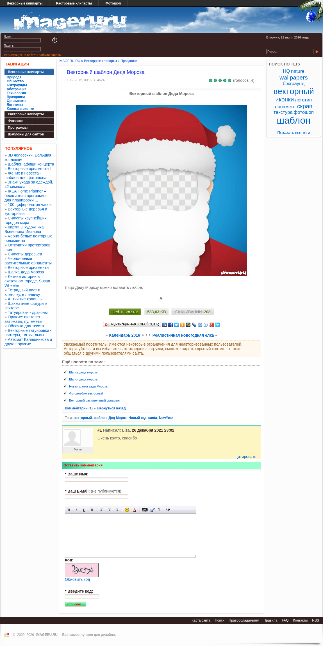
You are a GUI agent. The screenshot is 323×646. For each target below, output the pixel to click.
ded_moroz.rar (125, 312)
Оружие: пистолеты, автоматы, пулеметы (24, 319)
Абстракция (16, 89)
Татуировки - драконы (28, 312)
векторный (83, 418)
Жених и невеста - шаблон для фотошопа (25, 175)
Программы (18, 128)
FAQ (285, 620)
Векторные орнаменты (28, 267)
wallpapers (293, 77)
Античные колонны (25, 299)
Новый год (137, 418)
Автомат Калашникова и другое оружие (28, 341)
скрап (304, 106)
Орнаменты (16, 101)
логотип (303, 100)
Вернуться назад (111, 408)
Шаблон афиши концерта (31, 164)
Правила (270, 620)
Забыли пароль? (50, 54)
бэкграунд (293, 83)
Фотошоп (113, 3)
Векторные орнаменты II (30, 168)
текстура (283, 112)
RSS (315, 620)
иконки (285, 99)
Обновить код (77, 579)
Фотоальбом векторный (86, 393)
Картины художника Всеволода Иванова (24, 229)
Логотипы (15, 105)
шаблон (100, 418)
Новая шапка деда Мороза (88, 386)
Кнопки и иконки (20, 109)
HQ (286, 71)
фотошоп (303, 112)
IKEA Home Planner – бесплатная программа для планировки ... (25, 195)
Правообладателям (244, 620)
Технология (16, 93)
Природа (14, 77)
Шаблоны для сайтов (26, 134)
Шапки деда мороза (83, 379)
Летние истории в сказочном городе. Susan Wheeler (27, 281)
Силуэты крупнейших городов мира (25, 220)
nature (297, 71)
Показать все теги (293, 132)
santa (152, 418)
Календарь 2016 (124, 335)
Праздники (16, 97)
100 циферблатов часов (30, 204)
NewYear (166, 418)
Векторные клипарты (25, 3)
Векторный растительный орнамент (94, 400)
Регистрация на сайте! (20, 54)
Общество (15, 81)
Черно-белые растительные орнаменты (28, 260)
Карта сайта (201, 620)
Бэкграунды (17, 85)
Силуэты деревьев (25, 254)
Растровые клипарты (74, 3)
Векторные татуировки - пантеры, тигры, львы (27, 332)
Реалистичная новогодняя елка (183, 335)
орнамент (285, 106)
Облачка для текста (26, 326)
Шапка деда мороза (26, 272)
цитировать (245, 456)
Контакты (300, 620)
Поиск (219, 620)
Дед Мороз (117, 418)
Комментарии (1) (79, 408)
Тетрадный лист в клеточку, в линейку (22, 292)
